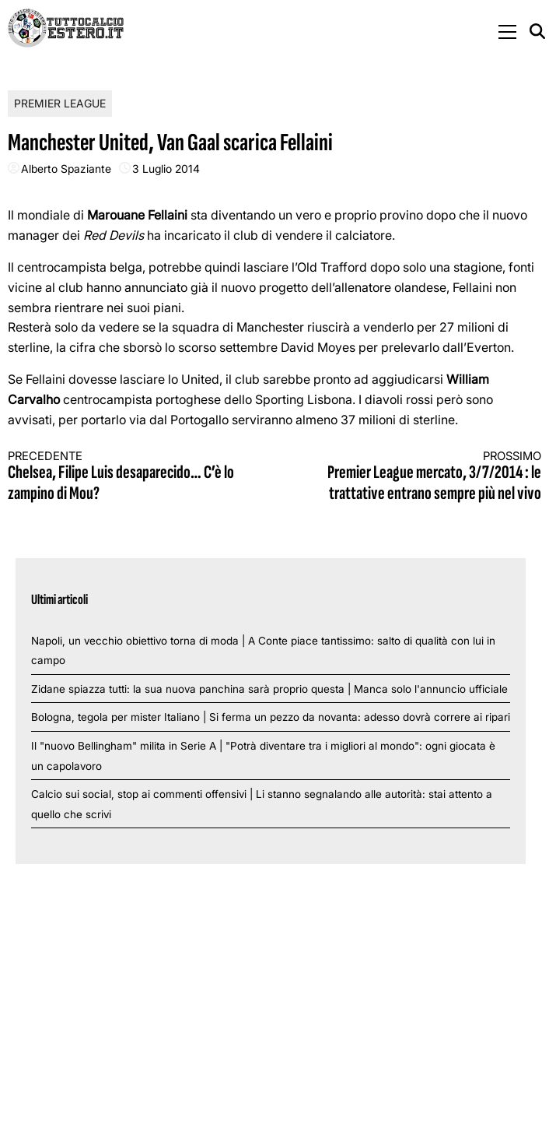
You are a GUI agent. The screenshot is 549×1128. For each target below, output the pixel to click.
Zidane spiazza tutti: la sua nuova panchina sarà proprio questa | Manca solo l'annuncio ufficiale (269, 689)
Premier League (60, 103)
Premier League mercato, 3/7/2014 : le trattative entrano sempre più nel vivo (421, 477)
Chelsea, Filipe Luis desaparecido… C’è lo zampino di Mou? (128, 477)
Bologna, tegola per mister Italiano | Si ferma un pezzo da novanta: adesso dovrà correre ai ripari (270, 717)
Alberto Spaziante (66, 168)
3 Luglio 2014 (166, 168)
